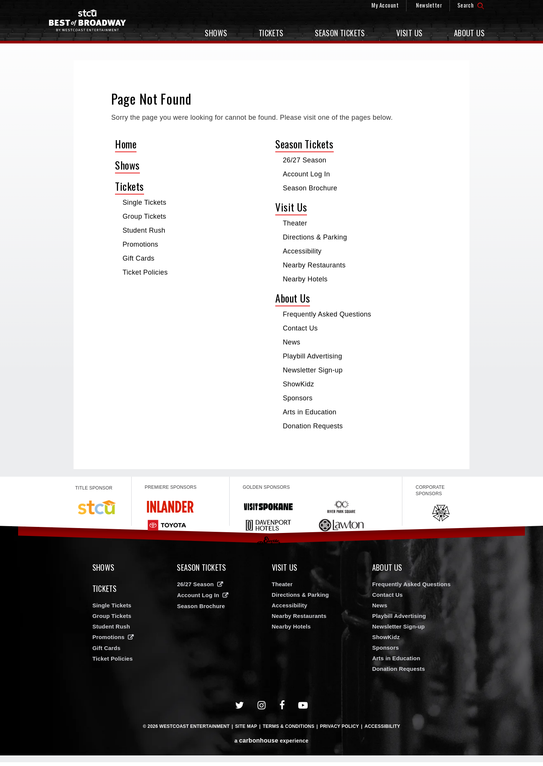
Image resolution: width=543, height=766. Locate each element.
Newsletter (429, 5)
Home (126, 143)
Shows (216, 33)
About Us (469, 33)
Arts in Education (309, 412)
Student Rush (144, 230)
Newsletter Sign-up (313, 370)
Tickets (271, 33)
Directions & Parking (315, 237)
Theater (295, 223)
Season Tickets (340, 33)
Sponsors (298, 398)
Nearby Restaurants (314, 265)
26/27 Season (304, 160)
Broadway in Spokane (96, 24)
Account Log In (306, 174)
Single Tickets (144, 202)
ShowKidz (298, 384)
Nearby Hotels (305, 279)
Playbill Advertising (312, 356)
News (291, 342)
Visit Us (409, 33)
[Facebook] (282, 709)
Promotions (140, 244)
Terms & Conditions (288, 730)
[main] (271, 265)
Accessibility (302, 251)
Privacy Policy (339, 730)
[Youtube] (303, 709)
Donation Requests (313, 426)
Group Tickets (144, 216)
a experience (271, 744)
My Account (385, 5)
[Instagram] (262, 709)
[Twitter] (239, 709)
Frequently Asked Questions (327, 314)
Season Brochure (310, 188)
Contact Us (300, 328)
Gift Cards (139, 258)
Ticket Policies (145, 272)
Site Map (246, 730)
